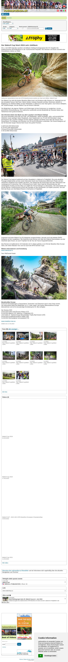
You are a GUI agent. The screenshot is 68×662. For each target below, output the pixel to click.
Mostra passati (23, 26)
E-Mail (3, 644)
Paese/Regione (7, 22)
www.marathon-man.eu (8, 321)
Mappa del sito (27, 659)
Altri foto (4, 392)
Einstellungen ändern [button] (50, 655)
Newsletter (9, 17)
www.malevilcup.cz (7, 250)
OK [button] (40, 655)
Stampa (21, 659)
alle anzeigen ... (14, 329)
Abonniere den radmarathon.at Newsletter (15, 570)
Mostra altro (5, 602)
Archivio (4, 647)
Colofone (33, 659)
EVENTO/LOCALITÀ (33, 26)
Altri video (5, 563)
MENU (5, 14)
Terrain (5, 26)
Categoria (11, 26)
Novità (3, 17)
